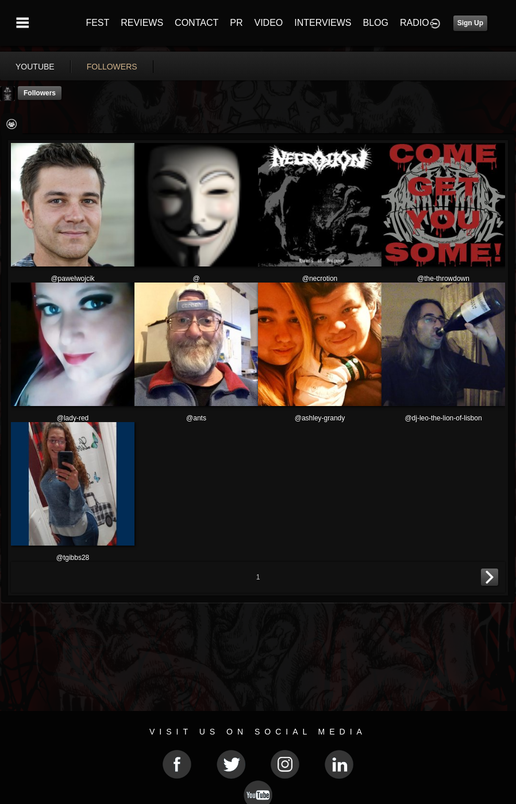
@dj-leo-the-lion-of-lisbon (443, 418)
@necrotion (320, 279)
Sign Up (470, 23)
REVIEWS (142, 23)
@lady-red (73, 418)
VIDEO (268, 23)
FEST (97, 23)
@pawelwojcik (72, 279)
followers (112, 66)
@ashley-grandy (320, 418)
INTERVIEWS (322, 23)
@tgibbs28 (73, 558)
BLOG (375, 23)
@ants (196, 418)
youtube (35, 66)
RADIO (414, 23)
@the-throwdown (443, 279)
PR (236, 23)
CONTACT (196, 23)
